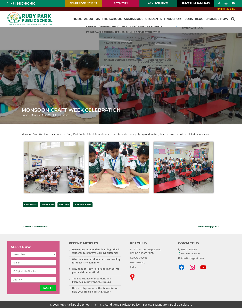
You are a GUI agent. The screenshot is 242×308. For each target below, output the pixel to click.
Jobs (189, 19)
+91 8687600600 (190, 253)
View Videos (48, 204)
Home (77, 19)
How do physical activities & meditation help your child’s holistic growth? (95, 290)
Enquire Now (216, 19)
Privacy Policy (131, 304)
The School (112, 19)
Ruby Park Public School (75, 304)
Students (153, 19)
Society (147, 304)
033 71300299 (189, 249)
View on (64, 204)
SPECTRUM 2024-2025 (195, 3)
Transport (173, 19)
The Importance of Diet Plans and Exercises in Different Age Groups (91, 280)
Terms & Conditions (106, 304)
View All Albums (82, 204)
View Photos (30, 204)
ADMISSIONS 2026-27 (83, 3)
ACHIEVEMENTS (158, 3)
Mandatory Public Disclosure (173, 304)
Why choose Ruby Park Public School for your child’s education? (95, 270)
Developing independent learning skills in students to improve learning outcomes (96, 251)
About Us (92, 19)
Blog (199, 19)
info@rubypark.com (192, 258)
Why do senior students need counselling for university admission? (96, 261)
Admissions (133, 19)
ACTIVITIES (121, 3)
